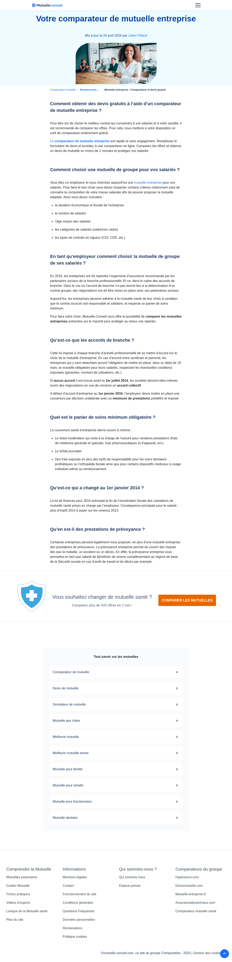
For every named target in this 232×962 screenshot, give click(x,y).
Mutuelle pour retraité (116, 785)
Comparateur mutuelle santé (195, 911)
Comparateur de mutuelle (116, 672)
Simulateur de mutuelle (116, 704)
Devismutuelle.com (189, 885)
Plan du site (14, 919)
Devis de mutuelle (116, 688)
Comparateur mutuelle (63, 89)
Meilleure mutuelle (116, 737)
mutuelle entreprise (148, 182)
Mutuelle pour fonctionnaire (116, 801)
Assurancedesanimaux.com (195, 902)
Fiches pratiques (18, 894)
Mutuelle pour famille (116, 769)
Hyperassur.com (187, 877)
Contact (68, 885)
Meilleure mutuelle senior (116, 753)
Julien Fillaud (137, 35)
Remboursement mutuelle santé (99, 89)
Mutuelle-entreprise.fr (190, 894)
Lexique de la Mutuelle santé (27, 911)
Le (80, 141)
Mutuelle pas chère (116, 720)
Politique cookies (75, 936)
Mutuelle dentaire (116, 818)
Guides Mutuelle (18, 885)
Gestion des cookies (207, 953)
